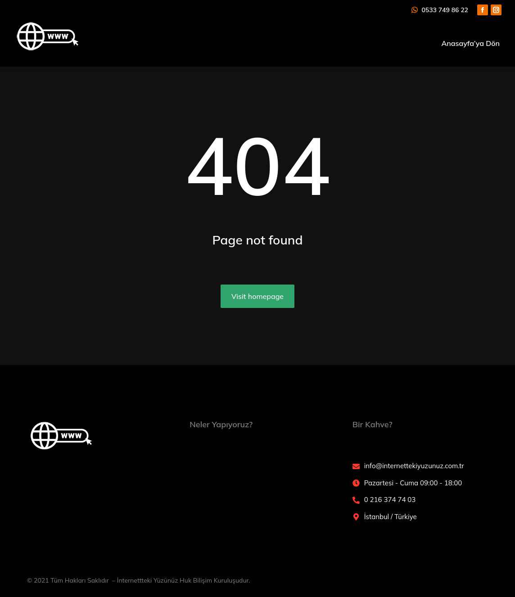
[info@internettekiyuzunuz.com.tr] (356, 466)
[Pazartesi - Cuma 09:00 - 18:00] (356, 483)
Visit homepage (257, 296)
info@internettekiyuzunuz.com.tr (414, 465)
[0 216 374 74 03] (356, 500)
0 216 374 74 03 (390, 499)
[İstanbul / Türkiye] (356, 516)
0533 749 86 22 (439, 9)
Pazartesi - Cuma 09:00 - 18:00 (413, 483)
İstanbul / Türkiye (390, 516)
